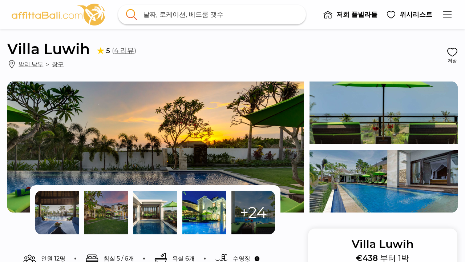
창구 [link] (58, 64)
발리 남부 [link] (31, 64)
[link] (58, 14)
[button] (350, 14)
